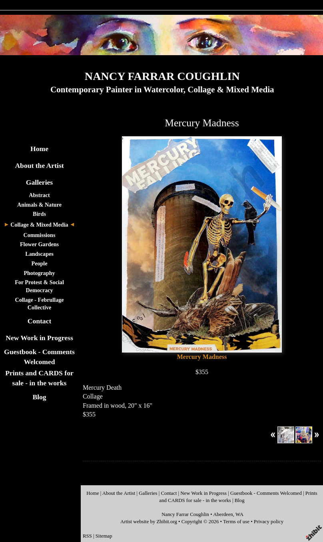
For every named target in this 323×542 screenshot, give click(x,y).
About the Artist (39, 165)
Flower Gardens (39, 244)
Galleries (39, 182)
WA (239, 514)
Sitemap (104, 536)
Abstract (39, 195)
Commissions (40, 235)
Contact (40, 321)
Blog (39, 397)
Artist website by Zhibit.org (148, 521)
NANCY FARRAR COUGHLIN (162, 76)
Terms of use (236, 521)
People (40, 263)
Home (39, 149)
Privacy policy (268, 521)
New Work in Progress (39, 338)
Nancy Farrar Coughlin (185, 514)
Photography (39, 273)
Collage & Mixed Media (39, 224)
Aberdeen (223, 514)
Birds (39, 214)
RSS (87, 536)
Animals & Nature (39, 204)
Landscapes (39, 254)
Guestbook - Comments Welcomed (266, 493)
